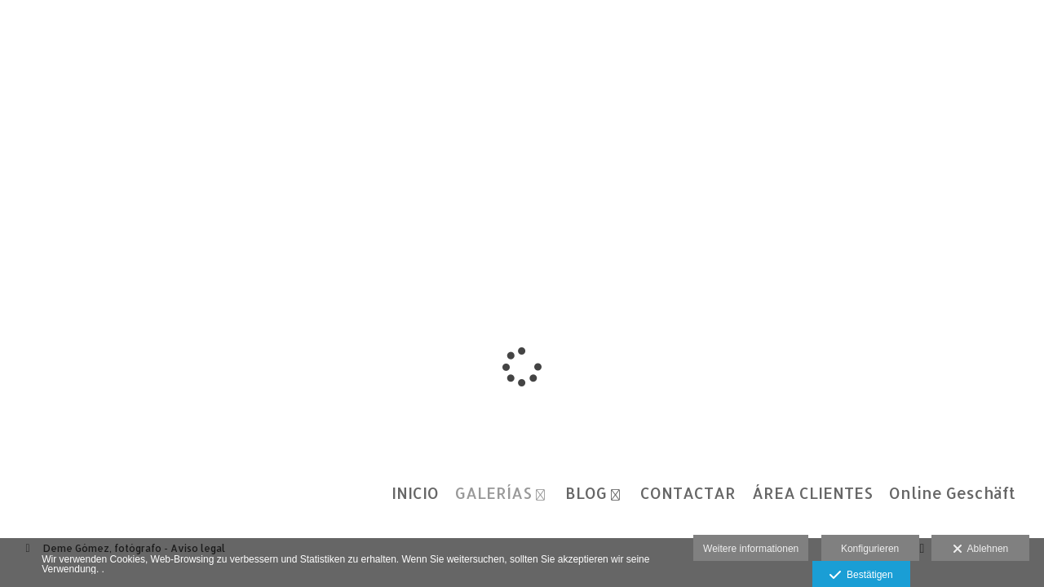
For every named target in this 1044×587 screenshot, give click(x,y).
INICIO (415, 493)
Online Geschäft (952, 493)
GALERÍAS (493, 493)
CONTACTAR (688, 493)
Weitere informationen (750, 548)
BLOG (586, 493)
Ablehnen (981, 549)
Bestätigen (860, 575)
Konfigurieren (870, 548)
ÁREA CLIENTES (812, 493)
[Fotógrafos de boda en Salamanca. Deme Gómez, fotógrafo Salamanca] (14, 30)
